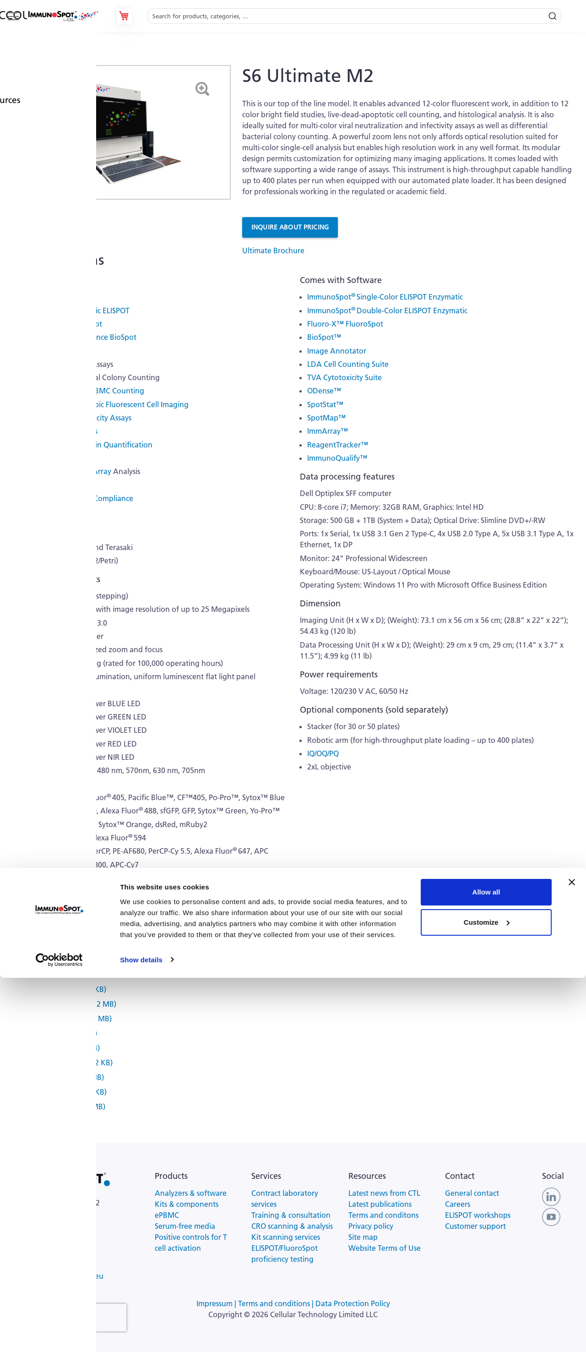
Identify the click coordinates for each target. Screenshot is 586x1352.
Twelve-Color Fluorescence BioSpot (77, 337)
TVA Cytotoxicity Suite (344, 377)
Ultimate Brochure (273, 250)
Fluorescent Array (81, 471)
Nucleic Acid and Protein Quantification (85, 444)
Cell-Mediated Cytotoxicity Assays (75, 417)
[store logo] (62, 16)
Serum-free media (185, 1226)
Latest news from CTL (384, 1193)
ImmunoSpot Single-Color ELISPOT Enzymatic (385, 296)
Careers (457, 1204)
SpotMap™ (326, 417)
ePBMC (167, 1215)
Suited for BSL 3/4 (48, 511)
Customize (487, 1296)
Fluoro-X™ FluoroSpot (345, 323)
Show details (141, 1334)
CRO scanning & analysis (292, 1226)
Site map (363, 1237)
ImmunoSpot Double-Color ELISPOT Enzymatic (387, 310)
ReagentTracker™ (337, 444)
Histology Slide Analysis (58, 431)
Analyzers (59, 59)
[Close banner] (572, 1257)
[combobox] (354, 16)
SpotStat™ (325, 404)
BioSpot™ (324, 337)
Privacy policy (370, 1226)
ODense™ (324, 390)
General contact (472, 1193)
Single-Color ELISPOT (54, 296)
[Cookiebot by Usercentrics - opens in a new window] (59, 1334)
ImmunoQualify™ (337, 458)
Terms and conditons (383, 1215)
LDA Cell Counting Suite (348, 364)
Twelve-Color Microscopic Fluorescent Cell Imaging (104, 404)
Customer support (475, 1226)
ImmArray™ (327, 431)
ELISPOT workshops (477, 1215)
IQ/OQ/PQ (323, 753)
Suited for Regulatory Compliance (76, 498)
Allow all (486, 1266)
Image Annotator (336, 350)
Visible (30, 471)
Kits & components (186, 1204)
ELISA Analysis (42, 458)
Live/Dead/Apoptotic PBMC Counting (81, 390)
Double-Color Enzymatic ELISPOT (74, 310)
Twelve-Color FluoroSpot (60, 323)
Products (26, 59)
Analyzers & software (191, 1193)
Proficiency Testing (50, 485)
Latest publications (380, 1204)
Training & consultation (291, 1215)
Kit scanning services (285, 1237)
